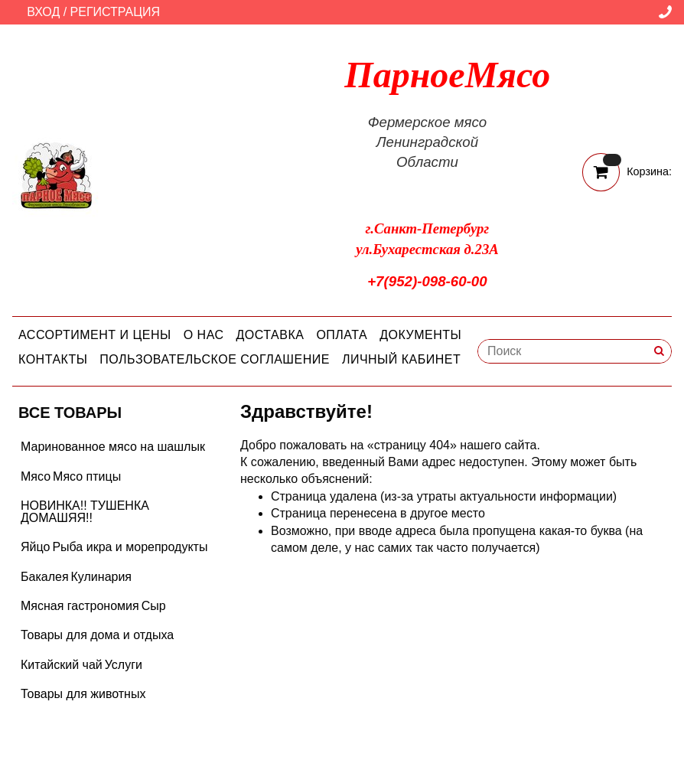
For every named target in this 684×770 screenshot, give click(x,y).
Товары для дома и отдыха (97, 634)
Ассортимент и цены (94, 334)
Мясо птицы (87, 476)
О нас (204, 334)
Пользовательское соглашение (214, 359)
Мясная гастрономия (80, 605)
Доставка (270, 334)
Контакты (52, 359)
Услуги (123, 664)
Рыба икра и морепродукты (129, 546)
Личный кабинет (401, 359)
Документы (420, 334)
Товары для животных (83, 693)
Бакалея (45, 576)
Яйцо (35, 546)
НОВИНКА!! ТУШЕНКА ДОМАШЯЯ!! (85, 511)
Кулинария (101, 576)
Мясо (35, 476)
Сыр (154, 605)
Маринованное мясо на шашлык (113, 446)
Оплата (341, 334)
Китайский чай (62, 664)
